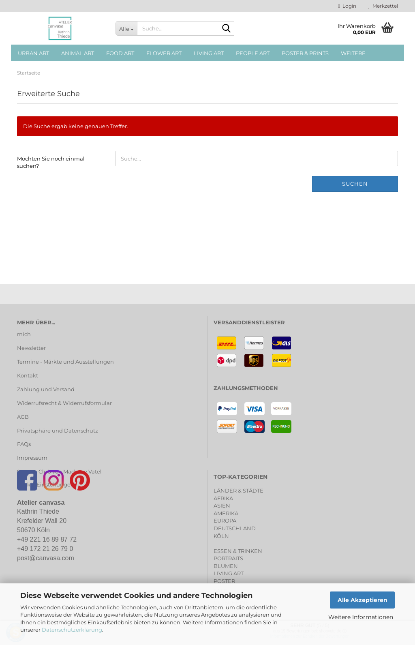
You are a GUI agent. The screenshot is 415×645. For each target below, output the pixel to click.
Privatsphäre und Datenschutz (57, 430)
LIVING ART (209, 53)
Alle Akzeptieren (362, 600)
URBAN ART (33, 53)
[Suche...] (126, 28)
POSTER (224, 581)
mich (24, 334)
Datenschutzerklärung (72, 629)
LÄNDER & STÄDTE (238, 490)
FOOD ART (120, 53)
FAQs (24, 444)
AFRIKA (223, 498)
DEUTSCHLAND (235, 528)
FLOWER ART (164, 53)
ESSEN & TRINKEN (238, 551)
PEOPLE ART (253, 53)
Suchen (355, 183)
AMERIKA (226, 513)
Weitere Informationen (360, 617)
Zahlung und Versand (46, 389)
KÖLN (221, 536)
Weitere (353, 53)
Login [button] (347, 6)
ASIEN (222, 505)
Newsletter (31, 348)
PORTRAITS (228, 558)
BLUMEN (226, 566)
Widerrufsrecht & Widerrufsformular (64, 403)
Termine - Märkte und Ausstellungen (65, 361)
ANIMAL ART (77, 53)
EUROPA (225, 520)
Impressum (32, 457)
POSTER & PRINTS (305, 53)
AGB (23, 417)
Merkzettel (383, 6)
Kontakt (27, 375)
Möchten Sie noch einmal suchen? (51, 162)
